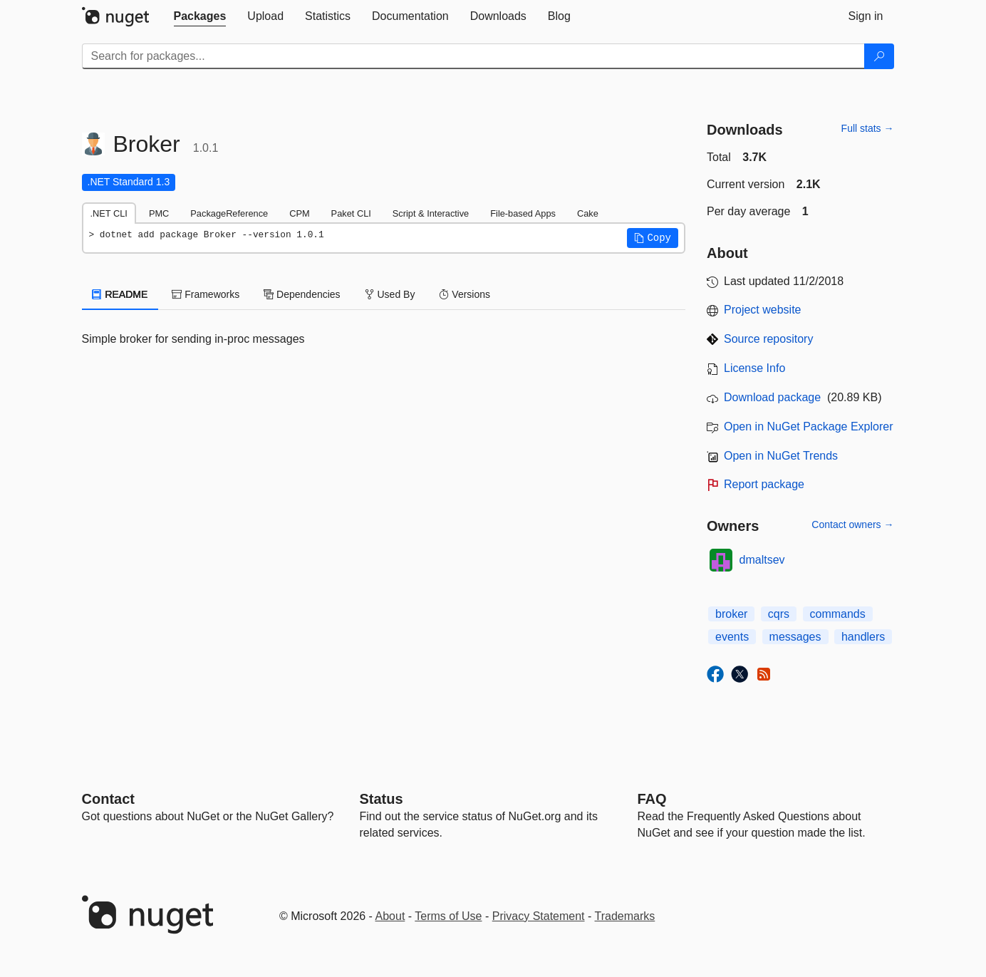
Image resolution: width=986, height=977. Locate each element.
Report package (764, 484)
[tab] (200, 16)
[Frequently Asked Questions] (652, 799)
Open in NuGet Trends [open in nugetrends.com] (781, 456)
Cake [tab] (587, 213)
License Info (754, 368)
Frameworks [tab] (205, 294)
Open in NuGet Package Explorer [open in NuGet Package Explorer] (808, 426)
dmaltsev (762, 560)
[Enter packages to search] (473, 56)
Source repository (768, 339)
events (732, 637)
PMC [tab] (159, 213)
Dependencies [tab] (302, 294)
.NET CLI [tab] (109, 213)
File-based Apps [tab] (523, 213)
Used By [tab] (390, 294)
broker (731, 614)
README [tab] (120, 294)
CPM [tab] (299, 213)
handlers (863, 637)
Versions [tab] (464, 294)
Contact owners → (852, 524)
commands (838, 614)
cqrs (778, 614)
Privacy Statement (538, 916)
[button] (652, 238)
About (390, 916)
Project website (762, 310)
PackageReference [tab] (229, 213)
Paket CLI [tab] (351, 213)
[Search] (879, 56)
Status (381, 799)
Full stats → (867, 128)
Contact (108, 799)
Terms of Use (448, 916)
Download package (772, 397)
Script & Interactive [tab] (431, 213)
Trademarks (625, 916)
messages (795, 637)
